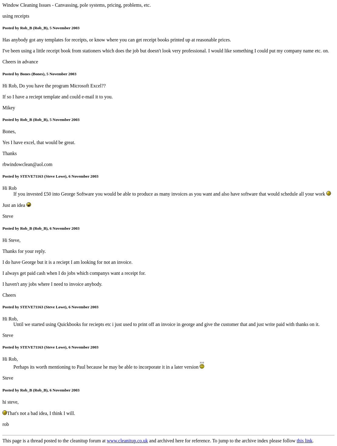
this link (304, 440)
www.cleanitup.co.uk (127, 440)
